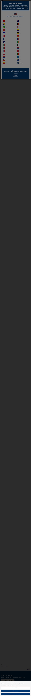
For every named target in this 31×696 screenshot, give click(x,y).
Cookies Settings (15, 687)
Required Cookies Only (15, 690)
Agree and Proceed (15, 693)
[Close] (29, 683)
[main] (15, 688)
